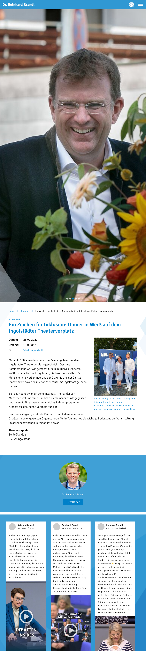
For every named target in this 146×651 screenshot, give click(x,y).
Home (12, 311)
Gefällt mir (73, 502)
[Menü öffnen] (140, 4)
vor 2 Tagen (67, 528)
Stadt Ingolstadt (33, 350)
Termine (25, 311)
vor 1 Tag (21, 528)
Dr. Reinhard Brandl (73, 494)
